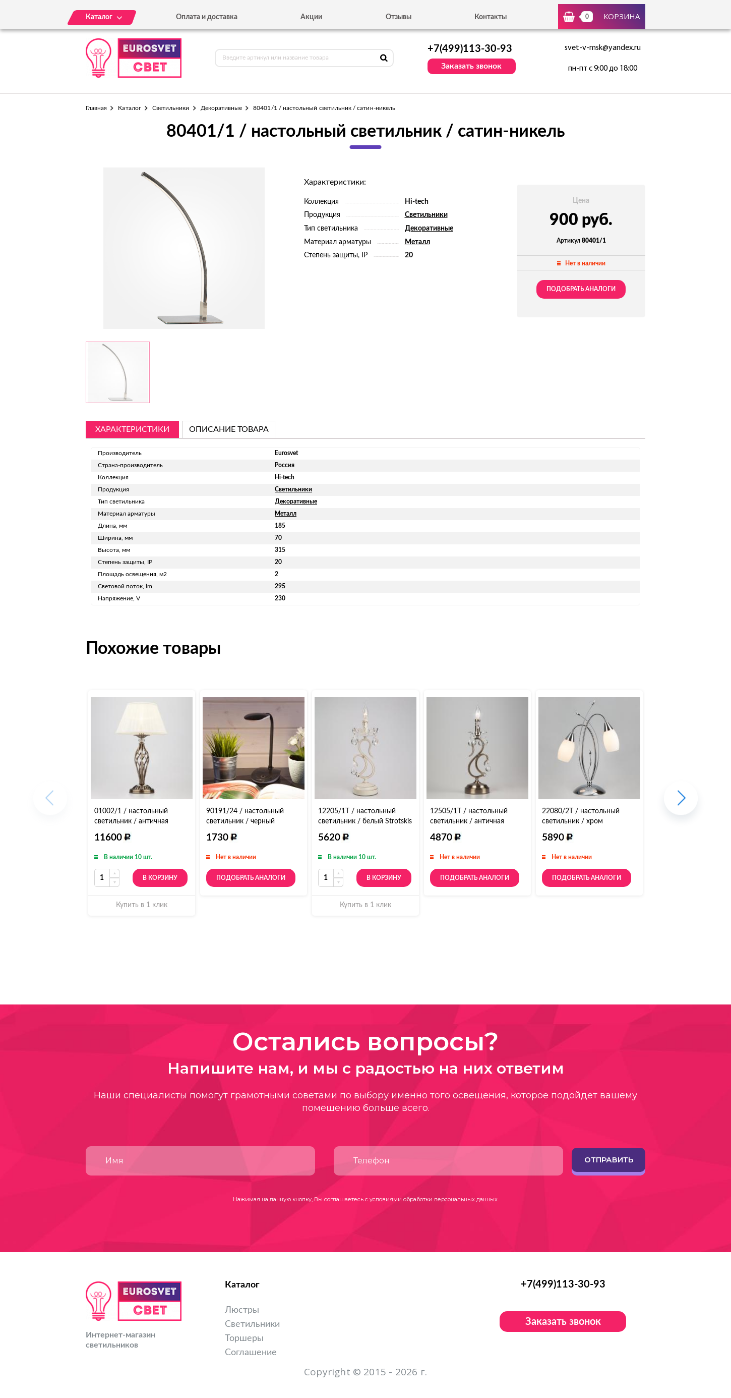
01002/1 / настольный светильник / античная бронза (131, 821)
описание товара (229, 429)
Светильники (171, 108)
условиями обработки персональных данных (434, 1199)
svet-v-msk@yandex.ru (603, 48)
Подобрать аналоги (581, 289)
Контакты (490, 17)
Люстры (242, 1310)
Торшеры (244, 1338)
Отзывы (398, 17)
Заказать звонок (471, 66)
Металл (417, 242)
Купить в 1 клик (141, 905)
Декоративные (221, 108)
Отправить (608, 1159)
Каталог (129, 108)
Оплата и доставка (206, 17)
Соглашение (251, 1352)
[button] (681, 803)
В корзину (160, 878)
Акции (311, 17)
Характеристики (132, 429)
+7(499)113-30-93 (470, 49)
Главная (96, 108)
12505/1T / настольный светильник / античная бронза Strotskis (469, 821)
